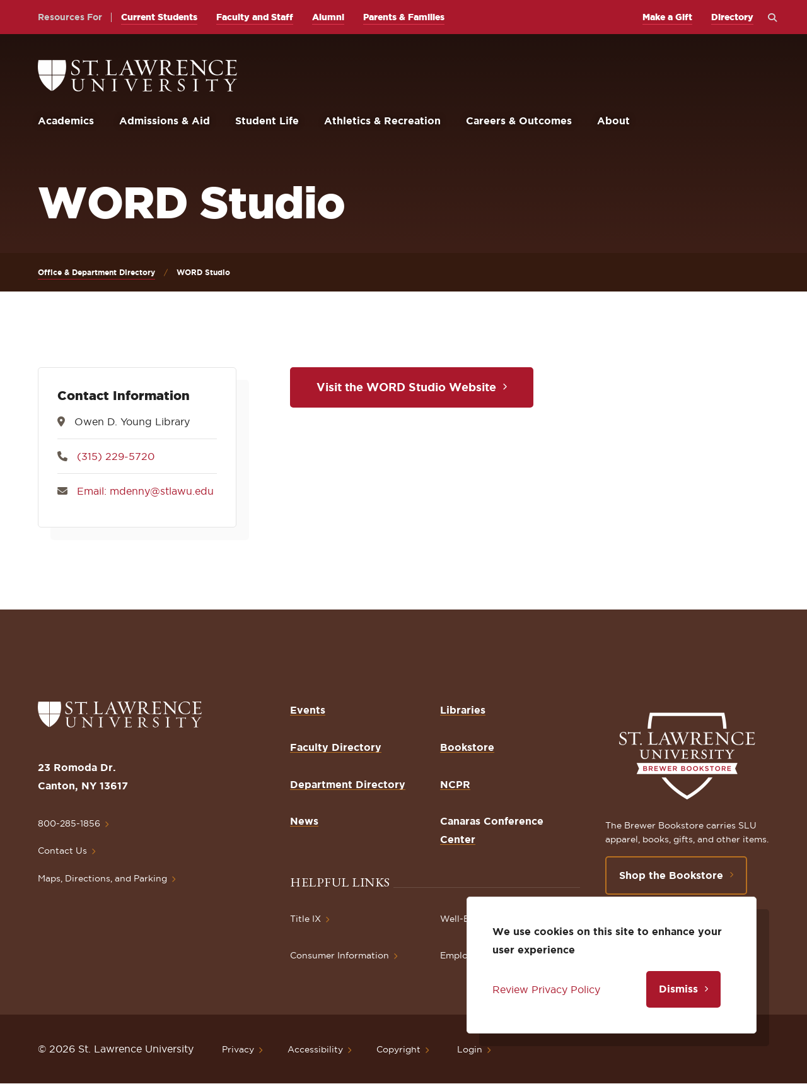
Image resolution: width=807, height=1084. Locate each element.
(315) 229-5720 (115, 456)
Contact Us (62, 850)
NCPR (455, 784)
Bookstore (467, 747)
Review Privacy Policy (546, 989)
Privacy (238, 1049)
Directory (732, 17)
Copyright (398, 1049)
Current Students (159, 17)
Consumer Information (339, 955)
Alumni (328, 17)
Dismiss (678, 988)
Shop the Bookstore (671, 875)
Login (469, 1049)
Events (307, 710)
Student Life (267, 120)
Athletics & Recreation (382, 120)
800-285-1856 (69, 823)
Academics (66, 120)
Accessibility (315, 1049)
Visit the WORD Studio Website (406, 386)
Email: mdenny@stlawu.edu (145, 491)
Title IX (305, 919)
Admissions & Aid (164, 120)
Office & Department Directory (96, 272)
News (304, 821)
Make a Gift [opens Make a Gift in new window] (667, 17)
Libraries (462, 710)
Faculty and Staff (254, 17)
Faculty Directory (335, 747)
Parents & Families (403, 17)
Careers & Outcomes (519, 120)
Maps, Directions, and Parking (102, 878)
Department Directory (347, 784)
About (613, 120)
